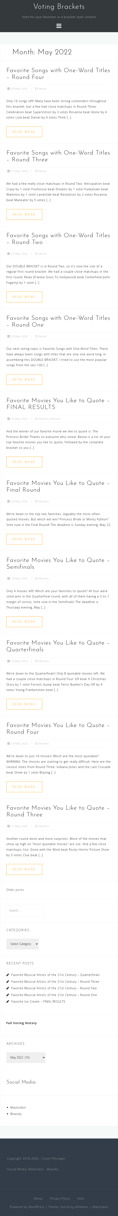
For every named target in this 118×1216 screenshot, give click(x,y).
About (38, 1198)
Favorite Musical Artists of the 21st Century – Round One (54, 995)
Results (55, 419)
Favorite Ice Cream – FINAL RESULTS (38, 1001)
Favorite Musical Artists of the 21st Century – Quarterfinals (55, 975)
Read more (24, 132)
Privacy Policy (60, 1198)
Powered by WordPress (27, 1207)
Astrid (64, 1207)
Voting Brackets (59, 7)
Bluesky (16, 1114)
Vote (80, 1198)
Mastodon (18, 1107)
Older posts (15, 890)
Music (43, 88)
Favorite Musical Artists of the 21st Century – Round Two (54, 988)
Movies (44, 419)
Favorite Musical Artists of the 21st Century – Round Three (55, 982)
